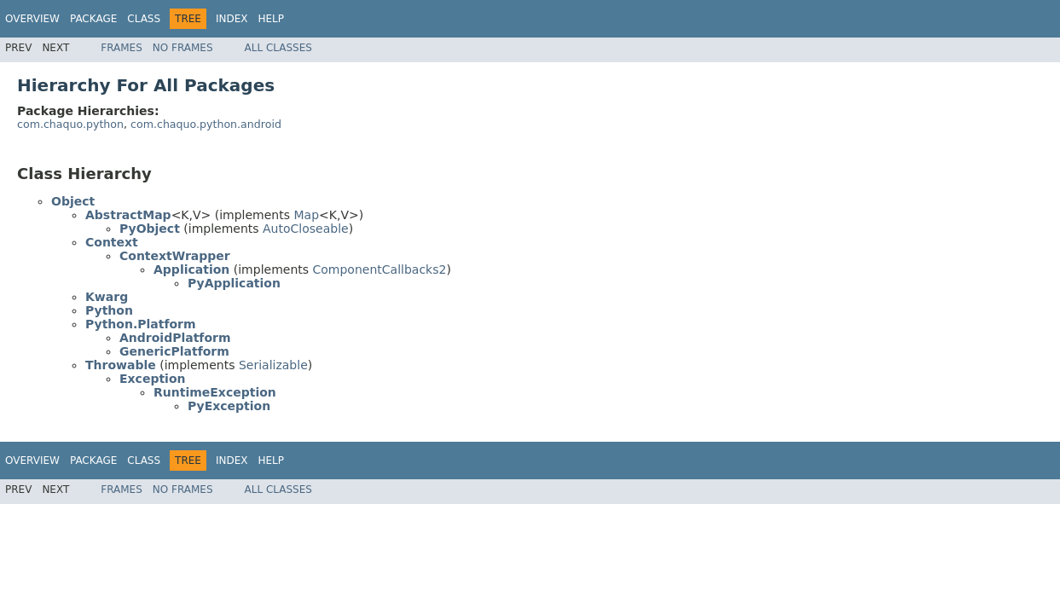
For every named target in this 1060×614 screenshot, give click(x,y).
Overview (32, 19)
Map (306, 215)
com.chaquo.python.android (205, 124)
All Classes (278, 48)
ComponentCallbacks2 (380, 269)
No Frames (183, 48)
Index (232, 19)
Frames (121, 48)
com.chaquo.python (70, 124)
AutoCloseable (306, 228)
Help (271, 19)
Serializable (273, 365)
